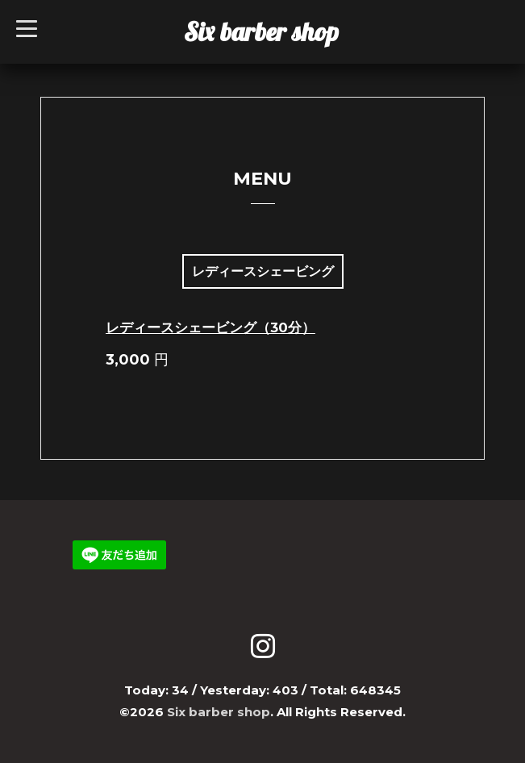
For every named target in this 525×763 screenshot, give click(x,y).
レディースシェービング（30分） (210, 327)
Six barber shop (261, 31)
